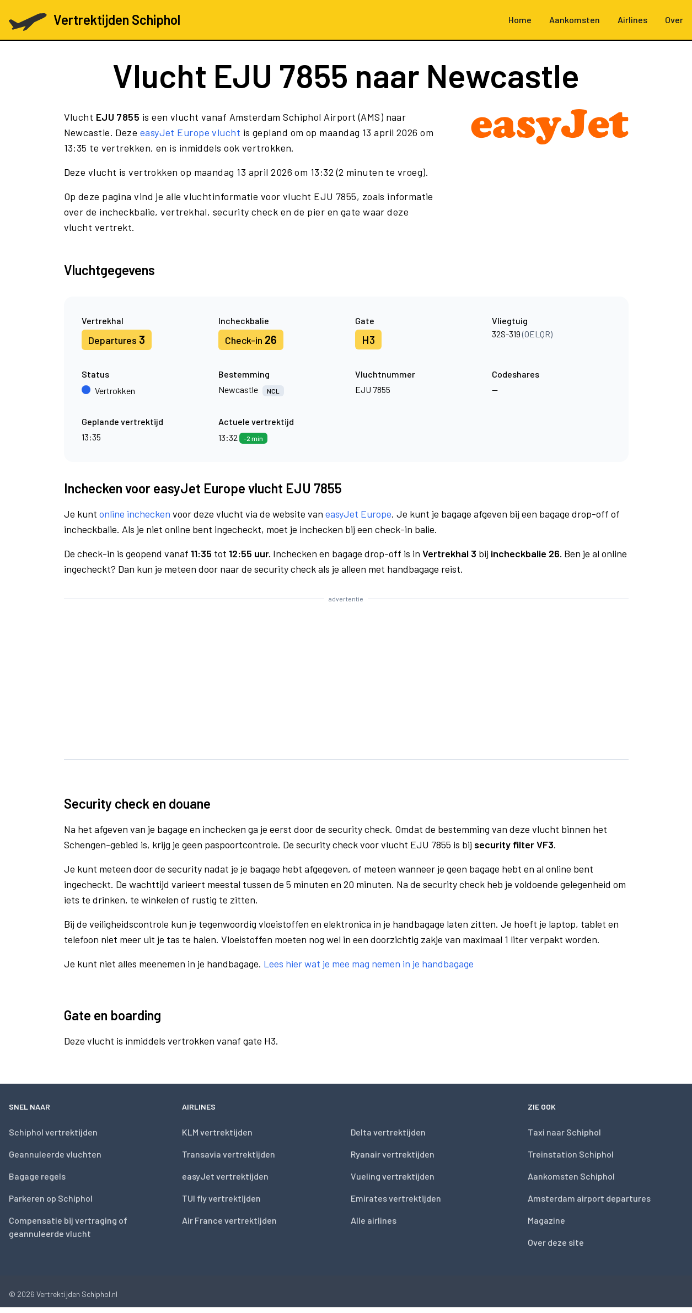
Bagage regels (37, 1176)
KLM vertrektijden (217, 1132)
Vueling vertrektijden (392, 1176)
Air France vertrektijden (229, 1220)
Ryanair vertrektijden (392, 1154)
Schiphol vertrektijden (53, 1132)
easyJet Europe (358, 514)
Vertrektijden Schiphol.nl (76, 1294)
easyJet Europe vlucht (190, 132)
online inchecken (134, 514)
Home (520, 19)
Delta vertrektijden (388, 1132)
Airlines (632, 19)
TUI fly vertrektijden (221, 1198)
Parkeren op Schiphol (51, 1198)
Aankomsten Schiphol (571, 1176)
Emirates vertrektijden (396, 1198)
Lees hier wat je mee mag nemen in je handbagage (369, 963)
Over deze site (556, 1242)
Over (674, 19)
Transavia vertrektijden (228, 1154)
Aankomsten (574, 19)
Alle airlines (373, 1220)
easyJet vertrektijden (225, 1176)
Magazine (546, 1220)
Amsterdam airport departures (589, 1198)
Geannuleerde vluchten (55, 1154)
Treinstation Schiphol (571, 1154)
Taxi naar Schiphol (564, 1132)
